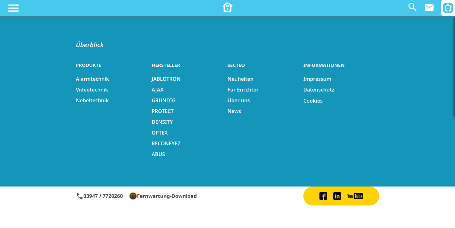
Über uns (239, 100)
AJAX (157, 89)
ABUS (158, 154)
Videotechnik (92, 89)
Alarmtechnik (92, 78)
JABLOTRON (166, 78)
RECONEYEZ (166, 143)
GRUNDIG (164, 100)
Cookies (313, 100)
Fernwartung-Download (163, 196)
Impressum (317, 78)
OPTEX (160, 132)
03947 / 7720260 (99, 196)
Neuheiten (240, 78)
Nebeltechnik (92, 100)
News (234, 111)
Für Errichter (243, 89)
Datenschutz (318, 89)
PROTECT (163, 111)
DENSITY (162, 121)
